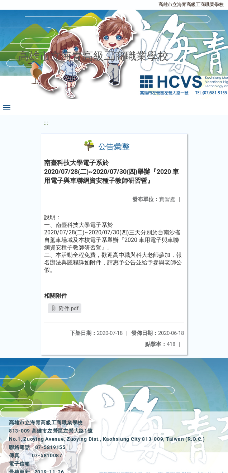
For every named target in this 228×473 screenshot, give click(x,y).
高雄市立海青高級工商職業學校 (191, 4)
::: (46, 123)
